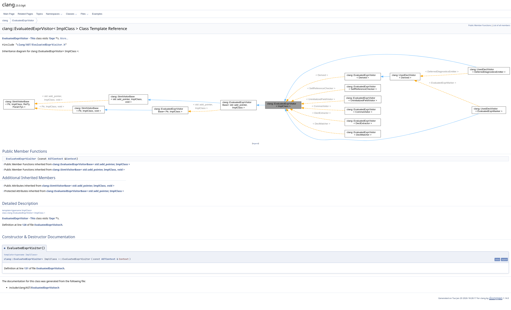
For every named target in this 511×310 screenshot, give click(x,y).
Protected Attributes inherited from (63, 191)
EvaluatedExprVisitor (23, 20)
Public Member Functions (479, 25)
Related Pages (25, 13)
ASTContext (55, 158)
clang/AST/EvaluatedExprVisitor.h (41, 44)
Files (84, 13)
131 (26, 268)
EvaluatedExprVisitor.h (48, 224)
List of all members (501, 25)
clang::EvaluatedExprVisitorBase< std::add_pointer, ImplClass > (91, 164)
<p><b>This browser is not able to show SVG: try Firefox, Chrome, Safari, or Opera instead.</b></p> (256, 97)
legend (255, 143)
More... (64, 38)
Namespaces (54, 13)
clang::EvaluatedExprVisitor (23, 259)
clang (5, 20)
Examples (97, 13)
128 (24, 224)
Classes (71, 13)
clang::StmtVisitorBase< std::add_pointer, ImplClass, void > (88, 169)
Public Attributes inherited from (58, 185)
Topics (39, 13)
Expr (52, 38)
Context (71, 158)
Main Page (8, 13)
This (32, 38)
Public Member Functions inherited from (66, 164)
